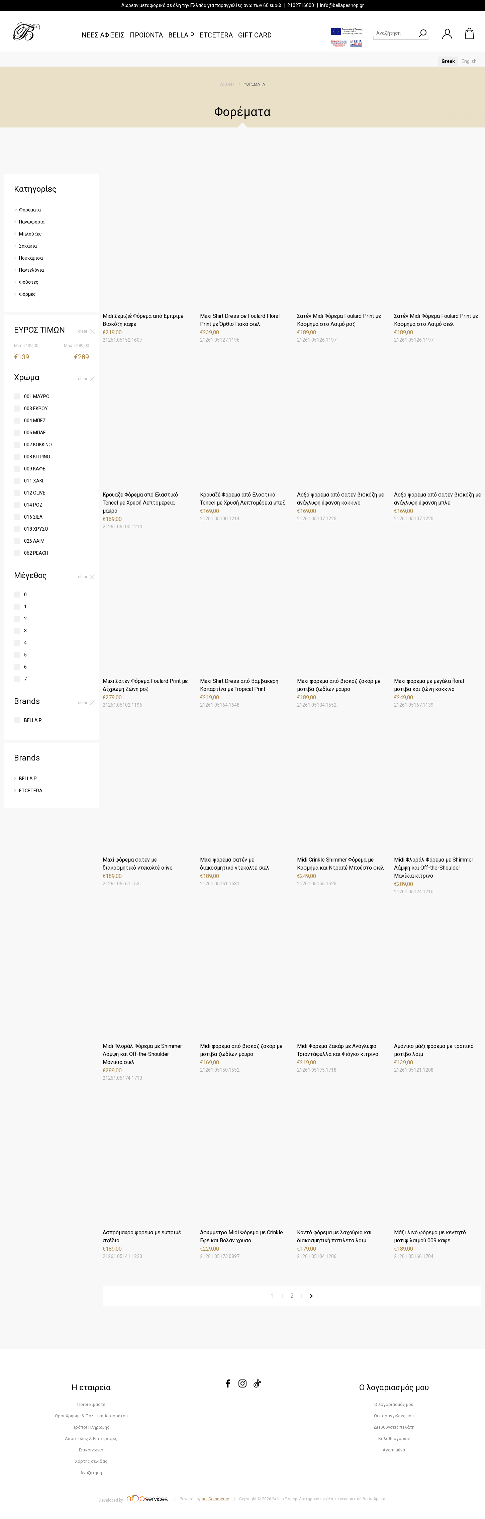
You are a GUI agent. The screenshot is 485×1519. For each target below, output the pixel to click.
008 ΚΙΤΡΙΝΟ (37, 456)
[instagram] (242, 1385)
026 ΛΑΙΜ (34, 541)
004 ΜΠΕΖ (35, 420)
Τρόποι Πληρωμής (91, 1427)
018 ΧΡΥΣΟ (36, 529)
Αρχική (227, 84)
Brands (27, 701)
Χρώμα (26, 377)
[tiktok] (257, 1385)
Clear (82, 331)
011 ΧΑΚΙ (33, 480)
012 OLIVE (34, 493)
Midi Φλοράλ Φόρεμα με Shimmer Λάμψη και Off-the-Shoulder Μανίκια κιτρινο (433, 868)
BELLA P (33, 720)
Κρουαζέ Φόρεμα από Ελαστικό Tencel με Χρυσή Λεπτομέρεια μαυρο (140, 503)
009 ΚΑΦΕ (34, 468)
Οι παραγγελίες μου (394, 1415)
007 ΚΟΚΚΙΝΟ (38, 444)
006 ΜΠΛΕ (35, 432)
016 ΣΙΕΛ (33, 517)
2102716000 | (303, 5)
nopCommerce (215, 1499)
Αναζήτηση (91, 1472)
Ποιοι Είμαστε (91, 1404)
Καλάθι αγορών (470, 33)
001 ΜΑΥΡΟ (37, 396)
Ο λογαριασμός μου (393, 1404)
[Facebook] (227, 1385)
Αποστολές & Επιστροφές (91, 1438)
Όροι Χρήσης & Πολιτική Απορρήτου (91, 1415)
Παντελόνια (31, 270)
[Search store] (394, 33)
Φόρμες (27, 294)
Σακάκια (28, 246)
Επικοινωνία (91, 1449)
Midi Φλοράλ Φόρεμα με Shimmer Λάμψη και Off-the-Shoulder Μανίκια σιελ (142, 1054)
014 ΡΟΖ (33, 505)
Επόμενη (311, 1296)
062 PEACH (36, 553)
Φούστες (28, 282)
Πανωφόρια (31, 222)
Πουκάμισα (31, 258)
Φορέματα (30, 209)
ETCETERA (30, 790)
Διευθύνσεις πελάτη (394, 1427)
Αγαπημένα (394, 1449)
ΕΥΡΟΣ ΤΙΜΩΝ (39, 330)
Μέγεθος (30, 575)
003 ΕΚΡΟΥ (36, 408)
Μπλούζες (30, 234)
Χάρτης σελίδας (91, 1461)
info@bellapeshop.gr (342, 5)
